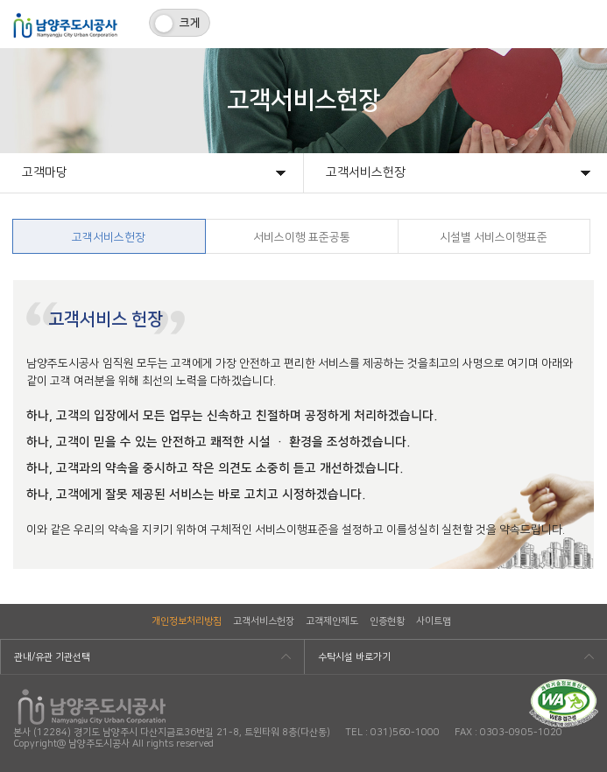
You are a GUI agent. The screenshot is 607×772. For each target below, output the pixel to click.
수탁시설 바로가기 (354, 657)
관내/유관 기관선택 (52, 657)
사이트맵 (433, 621)
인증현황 (387, 621)
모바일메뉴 (582, 24)
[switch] (179, 23)
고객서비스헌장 (263, 621)
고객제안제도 (332, 621)
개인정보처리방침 (187, 621)
